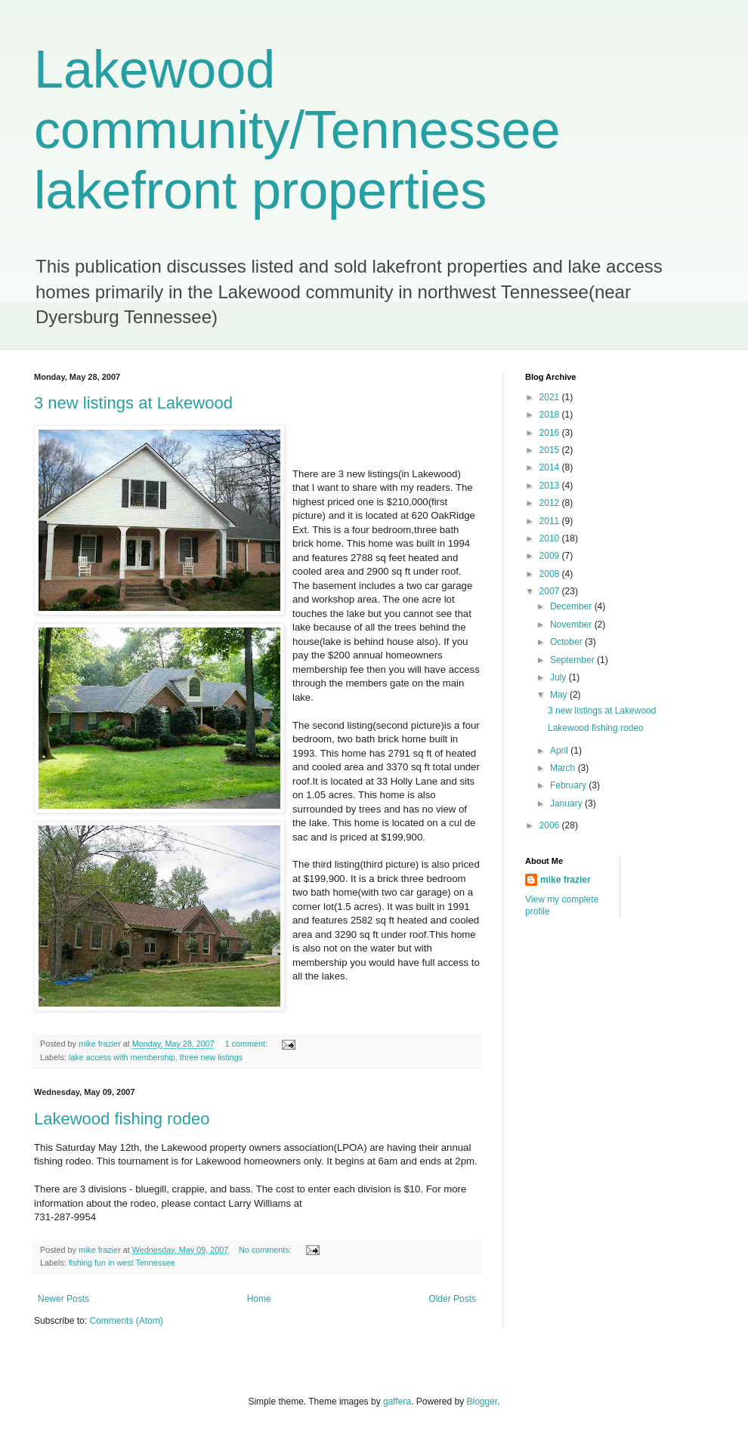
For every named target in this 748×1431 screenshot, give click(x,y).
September (573, 660)
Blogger (482, 1401)
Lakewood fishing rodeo (121, 1118)
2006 (550, 825)
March (564, 768)
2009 (550, 556)
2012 (550, 503)
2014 (550, 467)
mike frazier (565, 879)
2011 (550, 521)
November (572, 624)
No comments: (266, 1249)
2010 (550, 538)
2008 (550, 574)
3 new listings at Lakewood (133, 402)
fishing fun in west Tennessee (122, 1262)
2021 (550, 397)
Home (259, 1299)
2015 (550, 450)
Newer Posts (63, 1299)
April (560, 750)
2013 (550, 485)
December (572, 606)
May (560, 694)
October (567, 642)
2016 (550, 432)
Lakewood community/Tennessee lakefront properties (297, 130)
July (559, 677)
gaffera (397, 1401)
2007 (550, 591)
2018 (550, 414)
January (567, 803)
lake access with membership (122, 1057)
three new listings (211, 1057)
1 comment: (247, 1043)
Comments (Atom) (125, 1320)
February (569, 785)
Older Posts (452, 1299)
